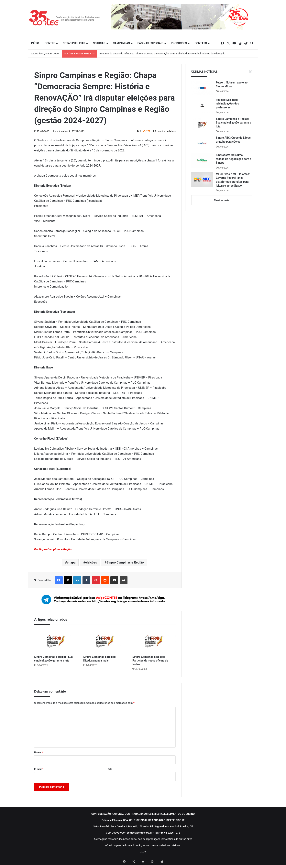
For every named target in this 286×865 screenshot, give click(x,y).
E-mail (38, 769)
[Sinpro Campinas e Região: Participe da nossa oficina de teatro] (154, 641)
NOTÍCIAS (99, 43)
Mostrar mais (221, 200)
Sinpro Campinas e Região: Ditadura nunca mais (99, 658)
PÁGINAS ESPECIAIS (150, 43)
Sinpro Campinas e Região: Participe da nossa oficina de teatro (150, 660)
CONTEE (50, 43)
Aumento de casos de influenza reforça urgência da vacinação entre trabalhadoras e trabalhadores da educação (162, 53)
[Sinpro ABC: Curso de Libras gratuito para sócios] (202, 143)
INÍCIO (35, 43)
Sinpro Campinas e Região (125, 562)
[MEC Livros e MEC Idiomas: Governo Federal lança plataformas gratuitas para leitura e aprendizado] (202, 179)
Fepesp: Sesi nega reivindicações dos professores (227, 103)
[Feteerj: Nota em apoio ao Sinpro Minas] (202, 88)
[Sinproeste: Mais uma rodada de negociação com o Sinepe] (202, 160)
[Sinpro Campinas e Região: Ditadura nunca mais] (104, 641)
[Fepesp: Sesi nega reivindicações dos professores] (202, 105)
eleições (91, 562)
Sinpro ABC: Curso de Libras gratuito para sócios (233, 139)
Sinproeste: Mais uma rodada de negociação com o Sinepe (233, 158)
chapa (71, 562)
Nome (38, 752)
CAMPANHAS (121, 43)
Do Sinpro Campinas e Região (53, 549)
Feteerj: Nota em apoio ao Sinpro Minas (232, 84)
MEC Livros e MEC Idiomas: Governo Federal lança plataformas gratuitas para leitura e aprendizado (233, 179)
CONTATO (200, 43)
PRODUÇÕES (179, 43)
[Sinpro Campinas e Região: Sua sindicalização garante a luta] (55, 641)
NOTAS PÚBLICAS (74, 43)
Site (110, 769)
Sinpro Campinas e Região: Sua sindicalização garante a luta (53, 658)
